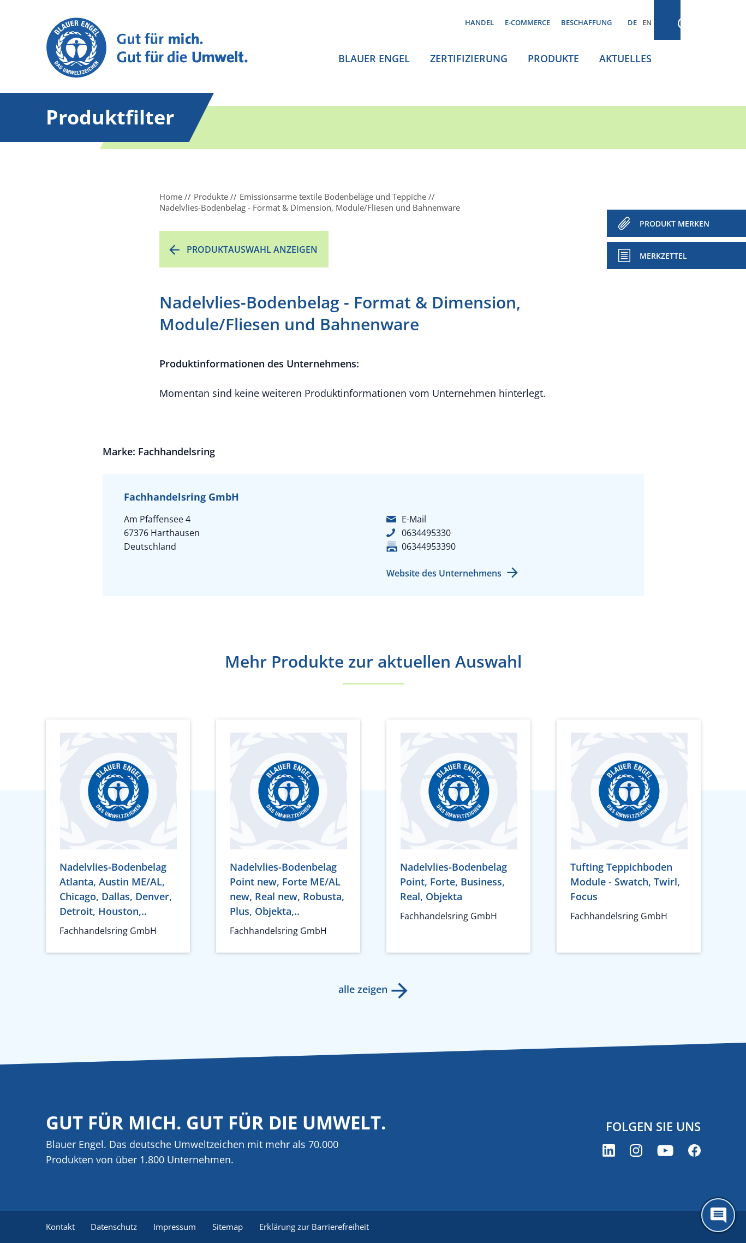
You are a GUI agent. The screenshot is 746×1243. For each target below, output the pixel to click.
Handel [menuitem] (479, 22)
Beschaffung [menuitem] (586, 22)
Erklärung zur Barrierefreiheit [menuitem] (319, 1226)
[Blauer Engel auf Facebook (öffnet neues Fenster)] (694, 1151)
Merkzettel (663, 256)
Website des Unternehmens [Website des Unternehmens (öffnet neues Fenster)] (444, 573)
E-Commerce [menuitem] (527, 22)
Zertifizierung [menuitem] (469, 58)
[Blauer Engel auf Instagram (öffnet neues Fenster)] (636, 1151)
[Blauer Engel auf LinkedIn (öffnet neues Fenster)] (608, 1151)
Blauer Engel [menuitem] (374, 58)
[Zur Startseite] (157, 48)
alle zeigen (362, 989)
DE (632, 22)
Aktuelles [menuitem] (625, 58)
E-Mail (414, 519)
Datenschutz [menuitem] (115, 1226)
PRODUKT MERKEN (674, 223)
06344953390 (429, 546)
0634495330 (426, 533)
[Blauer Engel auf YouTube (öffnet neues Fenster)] (665, 1151)
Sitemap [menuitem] (231, 1226)
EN (647, 22)
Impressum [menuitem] (177, 1226)
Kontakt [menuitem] (60, 1226)
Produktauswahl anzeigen (252, 249)
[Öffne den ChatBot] (718, 1215)
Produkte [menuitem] (553, 58)
